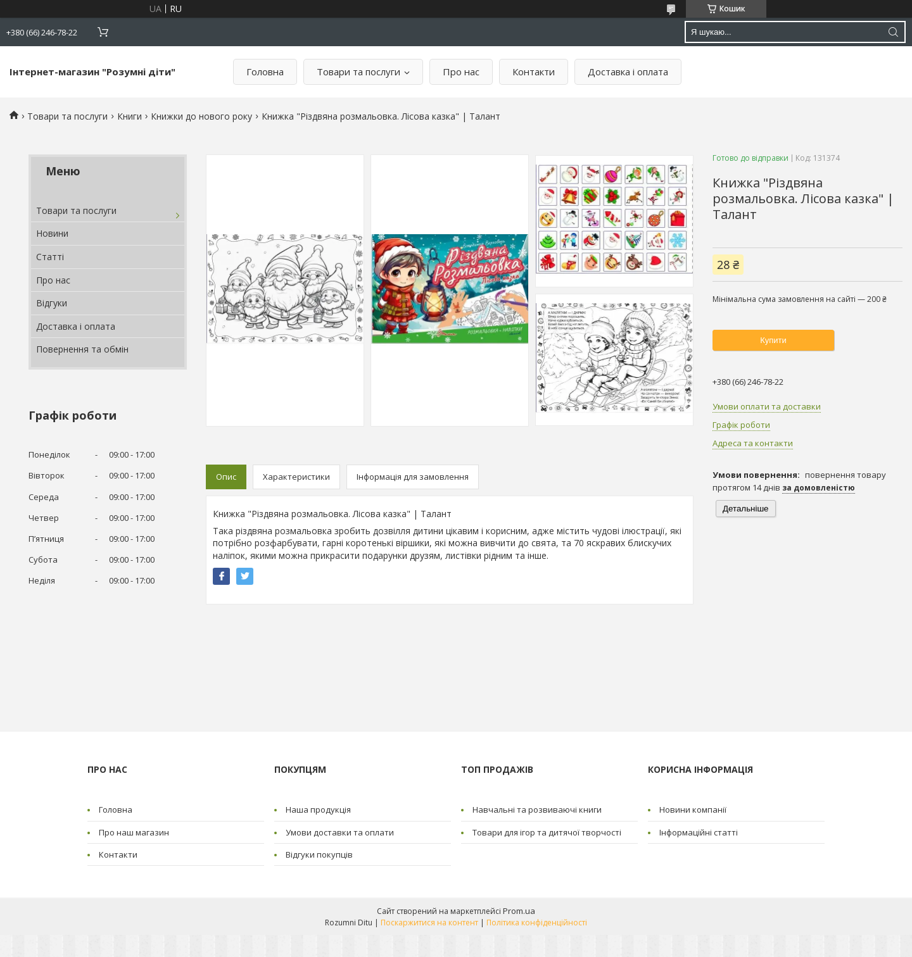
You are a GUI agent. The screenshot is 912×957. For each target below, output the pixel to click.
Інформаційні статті (698, 832)
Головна (265, 71)
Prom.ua (519, 910)
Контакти (533, 71)
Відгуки (51, 303)
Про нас (461, 71)
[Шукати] (893, 32)
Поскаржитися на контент (429, 922)
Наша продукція (318, 809)
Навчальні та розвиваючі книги (537, 809)
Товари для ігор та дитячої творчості (546, 832)
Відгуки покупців (319, 854)
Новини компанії (692, 809)
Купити (773, 340)
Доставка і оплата (628, 71)
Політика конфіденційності (536, 922)
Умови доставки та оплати (340, 832)
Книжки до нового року (201, 116)
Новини (52, 233)
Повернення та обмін (82, 349)
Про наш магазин (134, 832)
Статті (50, 257)
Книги (129, 116)
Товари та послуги (358, 71)
